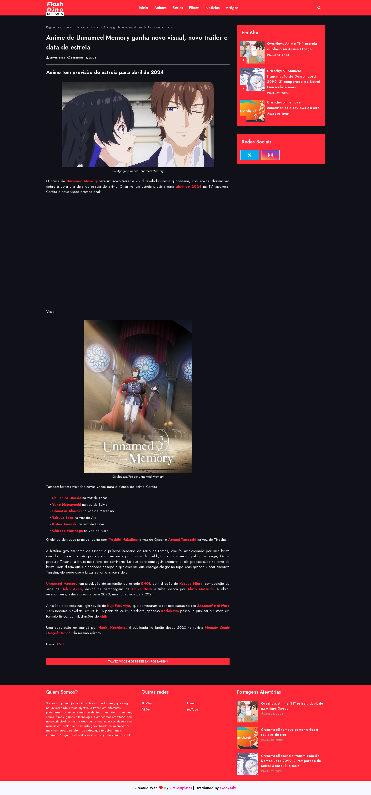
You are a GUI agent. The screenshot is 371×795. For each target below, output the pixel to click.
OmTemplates (181, 787)
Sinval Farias (57, 57)
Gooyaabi (228, 787)
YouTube (192, 709)
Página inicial (54, 27)
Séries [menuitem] (178, 7)
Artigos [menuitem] (232, 7)
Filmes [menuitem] (194, 7)
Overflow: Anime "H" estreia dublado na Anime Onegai (292, 46)
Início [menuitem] (143, 7)
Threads (192, 703)
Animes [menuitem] (160, 7)
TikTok (145, 709)
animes (70, 27)
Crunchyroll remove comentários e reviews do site (293, 105)
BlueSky (146, 703)
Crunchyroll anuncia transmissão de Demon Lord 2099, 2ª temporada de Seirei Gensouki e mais (293, 79)
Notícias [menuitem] (213, 7)
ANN (60, 644)
